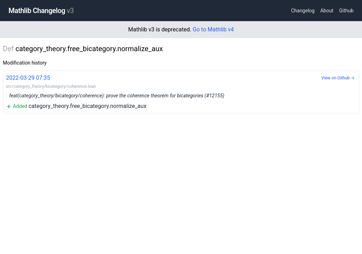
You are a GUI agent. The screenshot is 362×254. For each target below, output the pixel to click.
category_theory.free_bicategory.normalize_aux (181, 91)
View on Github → (338, 77)
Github (346, 10)
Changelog (303, 10)
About (326, 10)
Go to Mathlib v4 (213, 29)
